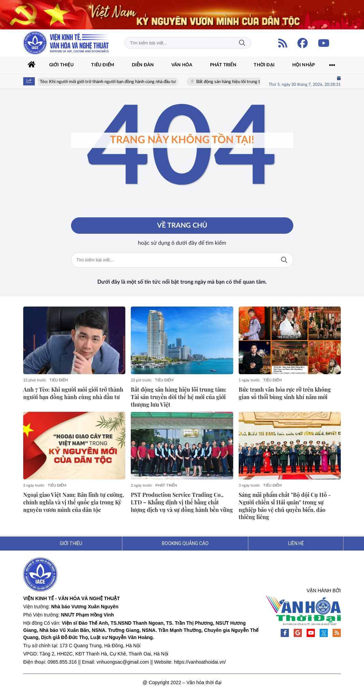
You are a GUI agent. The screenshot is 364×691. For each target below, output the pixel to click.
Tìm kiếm (242, 43)
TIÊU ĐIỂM (59, 380)
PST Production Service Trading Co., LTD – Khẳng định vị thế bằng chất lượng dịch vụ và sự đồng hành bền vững (182, 502)
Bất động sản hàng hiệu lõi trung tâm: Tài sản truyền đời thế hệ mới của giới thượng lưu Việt (178, 397)
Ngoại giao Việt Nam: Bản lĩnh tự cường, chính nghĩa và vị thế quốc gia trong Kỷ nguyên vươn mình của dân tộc (73, 502)
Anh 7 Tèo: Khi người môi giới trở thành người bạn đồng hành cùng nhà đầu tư (105, 82)
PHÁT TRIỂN (166, 485)
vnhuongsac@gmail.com (123, 662)
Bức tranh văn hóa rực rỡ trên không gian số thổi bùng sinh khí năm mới (285, 393)
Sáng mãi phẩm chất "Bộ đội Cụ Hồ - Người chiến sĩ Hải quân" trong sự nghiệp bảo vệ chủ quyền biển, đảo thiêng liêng (285, 505)
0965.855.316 (62, 662)
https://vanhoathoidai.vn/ (200, 662)
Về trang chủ (182, 225)
